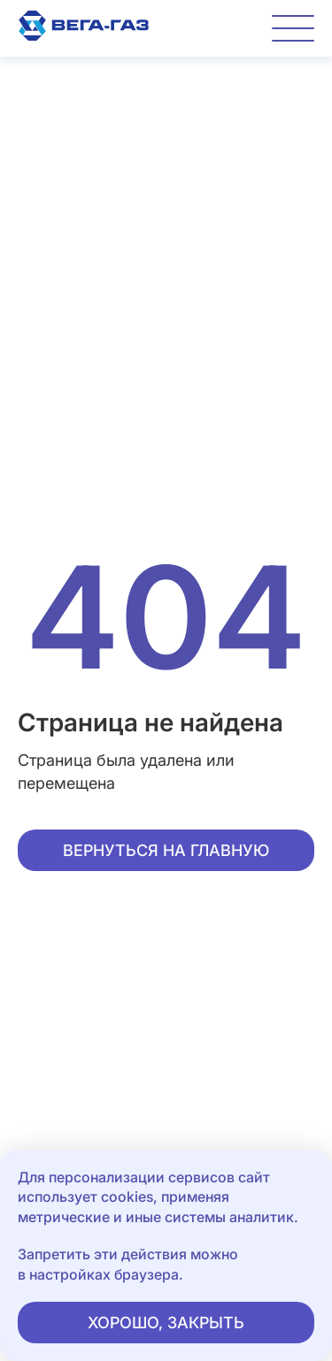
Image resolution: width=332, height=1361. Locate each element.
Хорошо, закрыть (166, 1322)
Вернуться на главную (166, 850)
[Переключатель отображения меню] (293, 28)
